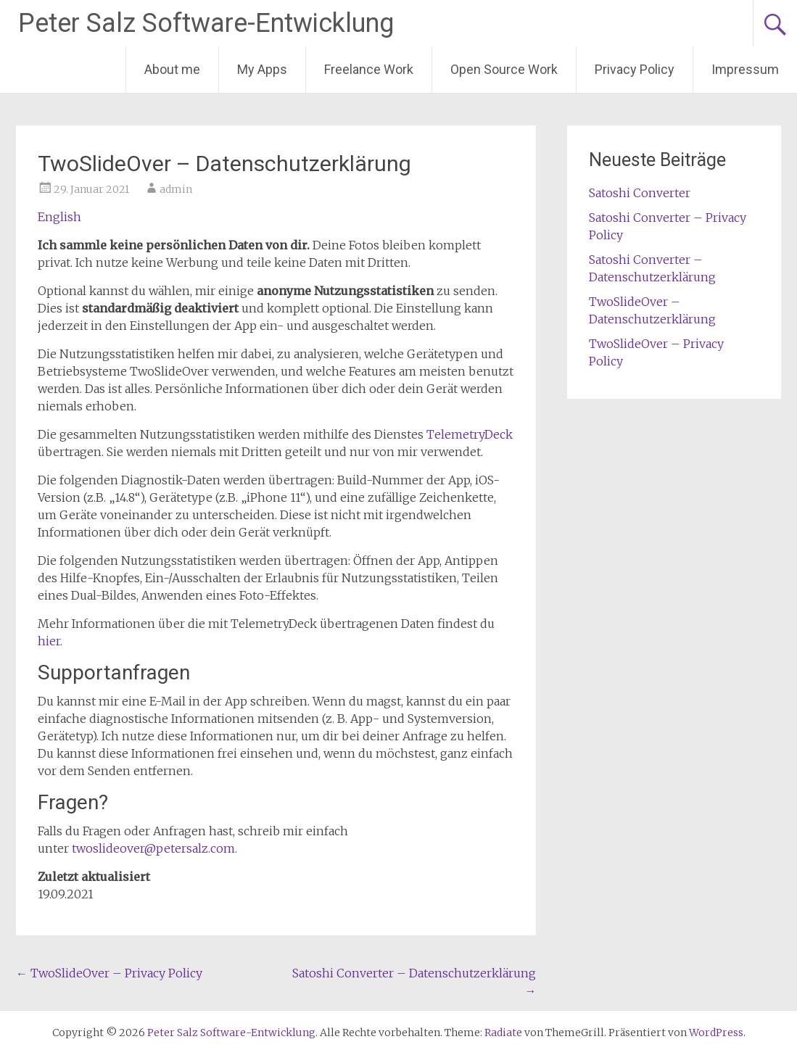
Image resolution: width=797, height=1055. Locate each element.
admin (176, 189)
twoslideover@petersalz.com (153, 848)
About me (172, 69)
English (59, 217)
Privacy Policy (634, 69)
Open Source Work (504, 69)
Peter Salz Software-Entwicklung (206, 23)
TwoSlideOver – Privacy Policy (109, 973)
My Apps (262, 69)
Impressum (745, 69)
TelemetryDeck (469, 434)
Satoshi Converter (639, 193)
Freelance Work (368, 69)
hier (49, 641)
